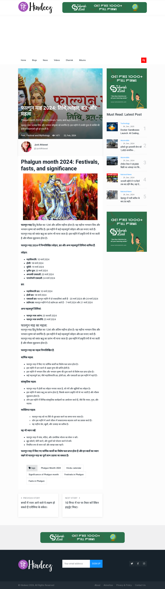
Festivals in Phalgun (74, 474)
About (97, 585)
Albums (82, 60)
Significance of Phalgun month (44, 474)
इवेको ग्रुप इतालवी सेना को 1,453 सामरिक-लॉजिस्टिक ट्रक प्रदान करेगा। (130, 148)
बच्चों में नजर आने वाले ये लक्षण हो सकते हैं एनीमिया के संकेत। (38, 505)
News (45, 60)
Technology (125, 123)
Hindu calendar (73, 468)
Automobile (125, 140)
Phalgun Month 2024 (51, 468)
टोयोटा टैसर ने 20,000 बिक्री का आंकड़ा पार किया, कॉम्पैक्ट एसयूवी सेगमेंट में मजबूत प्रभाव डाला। (130, 166)
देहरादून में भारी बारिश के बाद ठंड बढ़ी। (131, 200)
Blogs (34, 60)
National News (126, 174)
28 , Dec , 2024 (129, 195)
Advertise (108, 585)
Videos (57, 60)
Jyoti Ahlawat (41, 144)
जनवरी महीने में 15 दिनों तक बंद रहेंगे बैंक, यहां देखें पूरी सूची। (130, 183)
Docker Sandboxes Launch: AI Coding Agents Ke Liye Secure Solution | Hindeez (130, 131)
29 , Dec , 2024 (129, 143)
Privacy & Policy (124, 585)
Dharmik (69, 60)
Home (23, 60)
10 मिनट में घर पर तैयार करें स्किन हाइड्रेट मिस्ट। (82, 505)
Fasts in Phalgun (37, 481)
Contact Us (140, 585)
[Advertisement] (82, 35)
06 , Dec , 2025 (129, 126)
